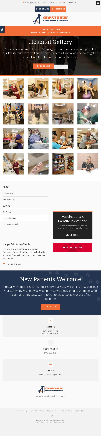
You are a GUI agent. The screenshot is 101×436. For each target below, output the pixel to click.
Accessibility (51, 414)
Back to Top (79, 414)
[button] (13, 91)
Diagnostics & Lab (10, 227)
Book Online (40, 9)
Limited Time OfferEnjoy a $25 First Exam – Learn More (49, 34)
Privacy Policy (22, 414)
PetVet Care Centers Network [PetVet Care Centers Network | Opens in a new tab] (54, 426)
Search (61, 414)
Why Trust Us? (9, 202)
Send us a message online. (50, 377)
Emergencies (60, 9)
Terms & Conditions (37, 414)
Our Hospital (8, 196)
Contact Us (50, 310)
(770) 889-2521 (72, 2)
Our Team (7, 215)
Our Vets (6, 209)
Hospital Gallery (9, 221)
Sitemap (69, 414)
